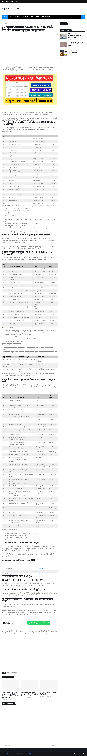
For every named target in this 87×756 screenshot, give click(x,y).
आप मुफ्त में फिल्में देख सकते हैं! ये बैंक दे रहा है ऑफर (48, 693)
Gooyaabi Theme (29, 754)
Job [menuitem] (10, 17)
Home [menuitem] (5, 17)
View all (56, 677)
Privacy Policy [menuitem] (46, 17)
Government (14, 672)
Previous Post (6, 745)
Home (3, 1)
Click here (41, 568)
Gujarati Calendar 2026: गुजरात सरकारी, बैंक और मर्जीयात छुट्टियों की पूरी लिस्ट (29, 694)
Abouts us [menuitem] (25, 17)
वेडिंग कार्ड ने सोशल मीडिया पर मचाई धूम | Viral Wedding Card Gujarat (75, 35)
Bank (7, 23)
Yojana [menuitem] (16, 17)
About (7, 1)
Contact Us (14, 1)
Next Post (54, 745)
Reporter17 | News (10, 8)
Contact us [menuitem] (35, 17)
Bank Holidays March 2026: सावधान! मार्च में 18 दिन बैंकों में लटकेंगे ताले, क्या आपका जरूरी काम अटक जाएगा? (10, 695)
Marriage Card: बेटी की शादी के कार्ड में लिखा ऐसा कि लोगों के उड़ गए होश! (76, 44)
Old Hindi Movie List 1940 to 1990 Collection (76, 51)
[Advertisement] (30, 52)
